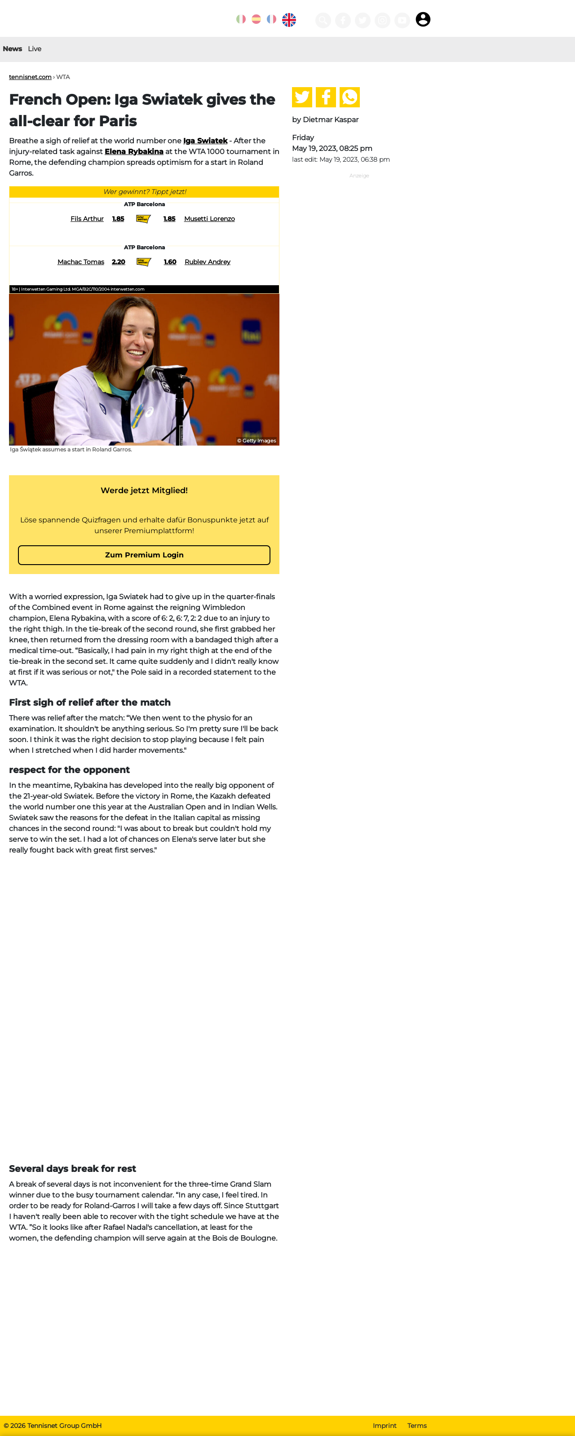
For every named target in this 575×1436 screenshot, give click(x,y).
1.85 (118, 219)
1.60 (170, 262)
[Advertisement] (144, 926)
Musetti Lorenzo (209, 219)
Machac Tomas (81, 262)
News (12, 48)
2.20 (118, 262)
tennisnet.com (30, 76)
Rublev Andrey (207, 262)
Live (34, 48)
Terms (417, 1426)
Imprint (385, 1426)
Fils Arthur (87, 219)
